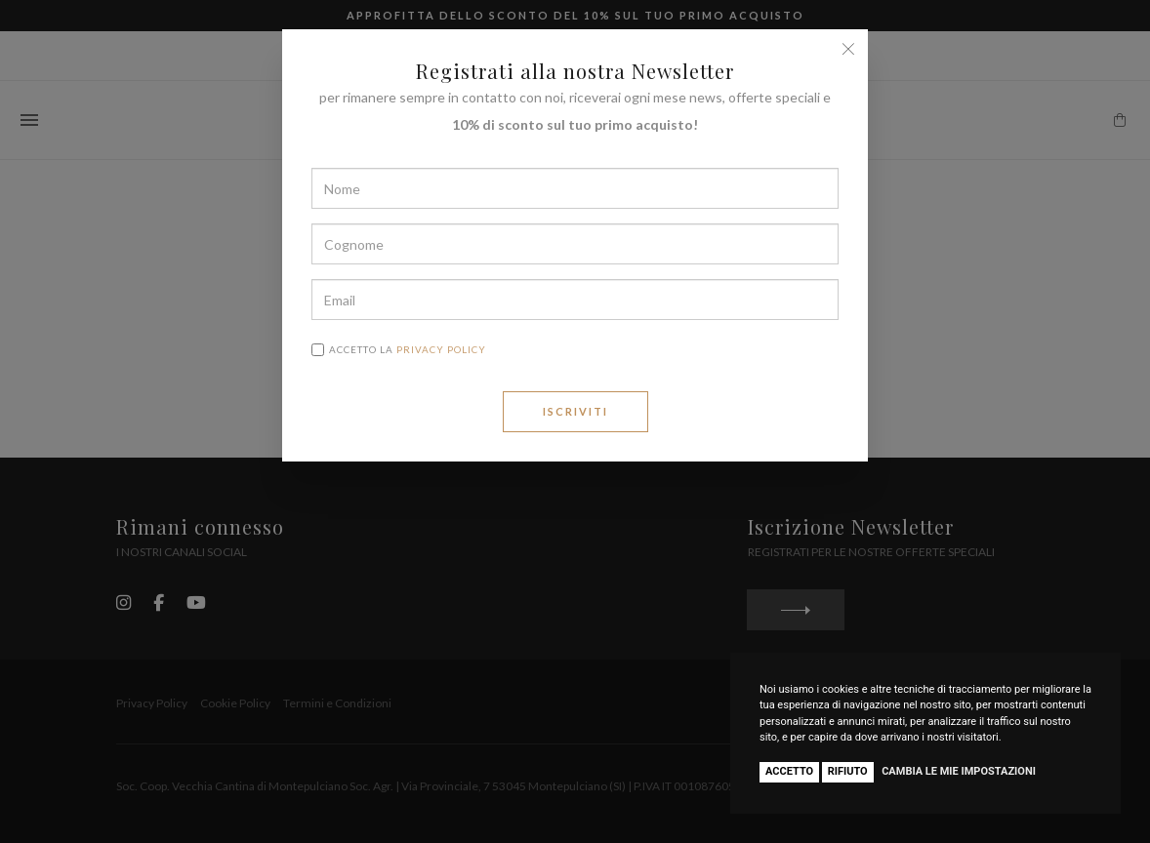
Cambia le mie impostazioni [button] (959, 771)
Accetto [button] (789, 771)
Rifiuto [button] (848, 771)
